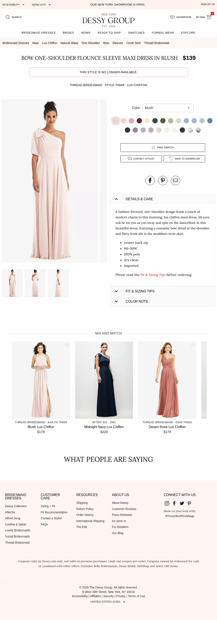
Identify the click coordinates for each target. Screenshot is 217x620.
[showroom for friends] (181, 17)
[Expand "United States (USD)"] (108, 602)
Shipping (82, 502)
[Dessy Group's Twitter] (183, 503)
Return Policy (85, 509)
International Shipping (90, 521)
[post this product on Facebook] (150, 180)
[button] (50, 181)
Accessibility (80, 596)
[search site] (13, 17)
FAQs (44, 524)
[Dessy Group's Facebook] (176, 503)
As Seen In (119, 521)
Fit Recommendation (54, 512)
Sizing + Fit (48, 506)
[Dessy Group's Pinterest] (191, 503)
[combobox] (165, 107)
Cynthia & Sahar (15, 524)
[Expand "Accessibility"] (14, 5)
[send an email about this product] (175, 180)
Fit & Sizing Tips (153, 275)
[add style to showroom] (184, 158)
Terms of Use (136, 596)
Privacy (121, 596)
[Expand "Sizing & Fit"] (41, 5)
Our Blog (117, 533)
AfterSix (10, 512)
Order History (84, 515)
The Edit (81, 527)
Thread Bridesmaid (17, 542)
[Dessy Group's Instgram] (168, 503)
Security (108, 596)
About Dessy (120, 502)
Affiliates (95, 596)
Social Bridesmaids (17, 536)
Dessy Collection (16, 506)
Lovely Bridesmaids (17, 530)
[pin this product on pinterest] (162, 180)
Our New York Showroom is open (117, 4)
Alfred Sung (12, 518)
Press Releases (122, 515)
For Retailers (120, 527)
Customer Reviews (124, 509)
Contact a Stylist (51, 518)
